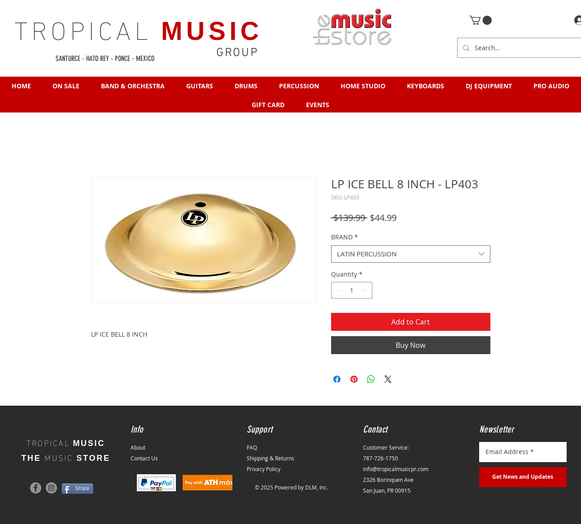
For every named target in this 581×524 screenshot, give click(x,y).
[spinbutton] (352, 290)
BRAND (344, 237)
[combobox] (410, 254)
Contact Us (144, 458)
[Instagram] (51, 488)
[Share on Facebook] (337, 379)
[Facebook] (35, 488)
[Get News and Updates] (523, 477)
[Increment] (365, 290)
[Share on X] (388, 379)
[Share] (77, 488)
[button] (480, 20)
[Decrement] (338, 290)
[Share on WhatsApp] (371, 379)
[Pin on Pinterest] (354, 379)
